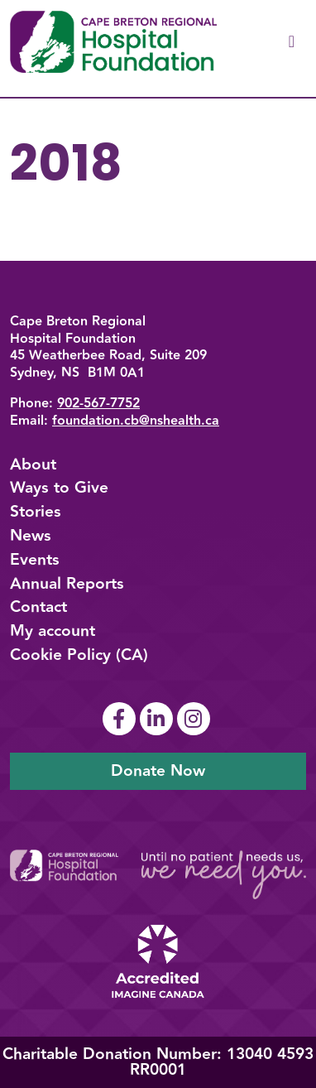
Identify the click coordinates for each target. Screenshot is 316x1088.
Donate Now (158, 770)
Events (35, 559)
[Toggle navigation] (291, 41)
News (30, 535)
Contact (38, 607)
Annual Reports (67, 583)
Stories (35, 511)
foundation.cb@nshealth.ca (135, 421)
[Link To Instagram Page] (195, 718)
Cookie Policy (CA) (79, 655)
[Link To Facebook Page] (121, 718)
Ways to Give (59, 487)
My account (52, 631)
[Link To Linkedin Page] (158, 718)
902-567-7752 (98, 403)
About (33, 464)
